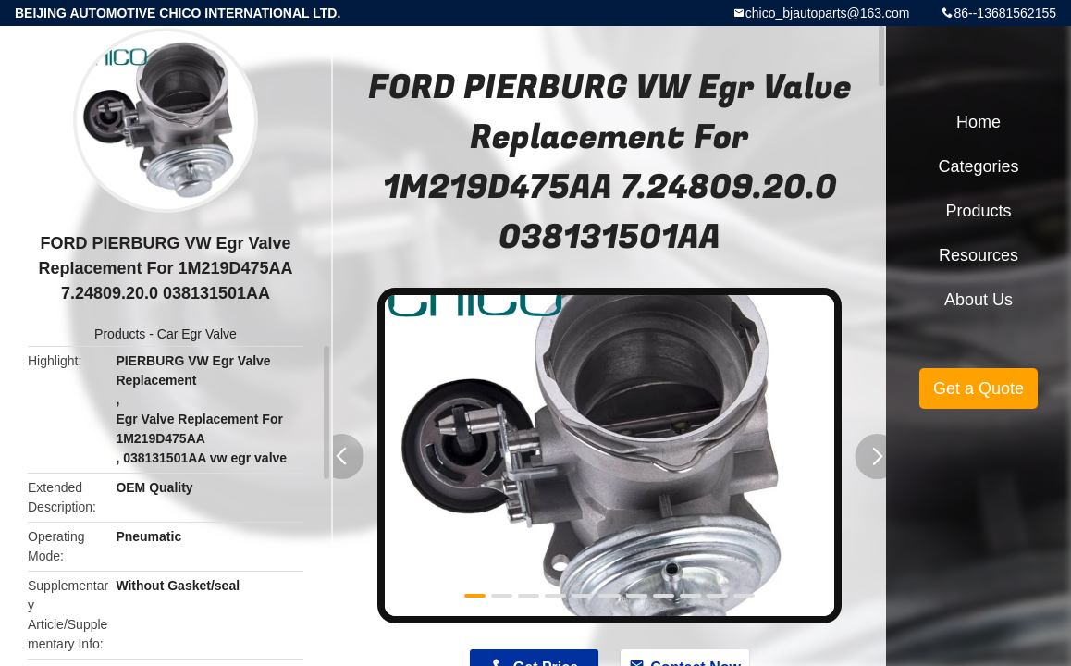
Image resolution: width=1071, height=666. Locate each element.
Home (978, 122)
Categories (978, 166)
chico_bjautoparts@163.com (827, 13)
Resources (978, 255)
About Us (978, 299)
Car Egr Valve (197, 334)
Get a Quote (978, 388)
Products (119, 334)
